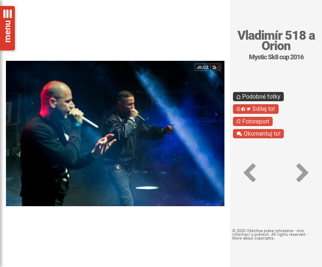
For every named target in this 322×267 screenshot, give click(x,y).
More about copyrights (253, 238)
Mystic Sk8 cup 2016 (276, 57)
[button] (249, 173)
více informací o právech (268, 232)
